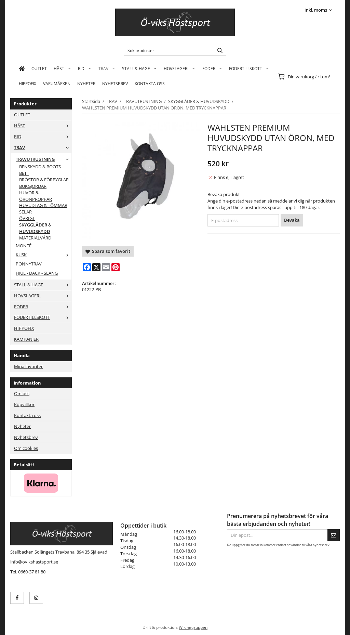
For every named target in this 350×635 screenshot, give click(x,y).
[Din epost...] (277, 535)
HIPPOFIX (27, 83)
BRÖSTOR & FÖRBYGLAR (44, 180)
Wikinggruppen (193, 627)
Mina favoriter (28, 366)
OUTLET (39, 68)
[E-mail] (106, 267)
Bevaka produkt (223, 194)
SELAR (25, 212)
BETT (24, 173)
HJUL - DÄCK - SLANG (37, 273)
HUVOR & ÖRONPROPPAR (35, 196)
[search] (218, 50)
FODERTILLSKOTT (249, 68)
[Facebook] (87, 267)
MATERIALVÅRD (35, 238)
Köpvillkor (24, 404)
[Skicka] (333, 535)
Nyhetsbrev (115, 83)
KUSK (43, 254)
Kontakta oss (27, 415)
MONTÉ (23, 246)
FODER (212, 68)
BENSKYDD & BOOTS (40, 167)
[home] (21, 68)
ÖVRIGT (27, 218)
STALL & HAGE (139, 68)
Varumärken (56, 83)
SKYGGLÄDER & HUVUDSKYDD (35, 228)
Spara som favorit (107, 251)
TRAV (106, 68)
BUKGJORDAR (32, 186)
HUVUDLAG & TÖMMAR (43, 205)
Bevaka (292, 220)
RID (84, 68)
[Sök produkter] (167, 50)
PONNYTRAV (29, 264)
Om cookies (26, 448)
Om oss (21, 393)
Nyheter (86, 83)
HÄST (62, 68)
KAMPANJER (26, 339)
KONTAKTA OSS (150, 83)
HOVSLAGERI (179, 68)
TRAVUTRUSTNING (43, 159)
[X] (96, 267)
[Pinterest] (115, 267)
